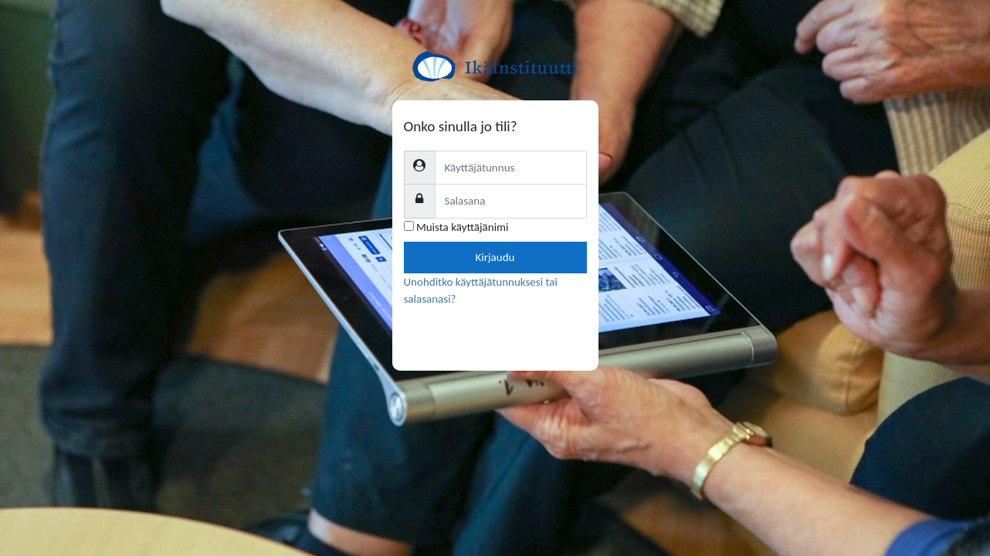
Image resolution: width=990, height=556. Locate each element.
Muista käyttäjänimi (462, 227)
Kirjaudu (495, 257)
